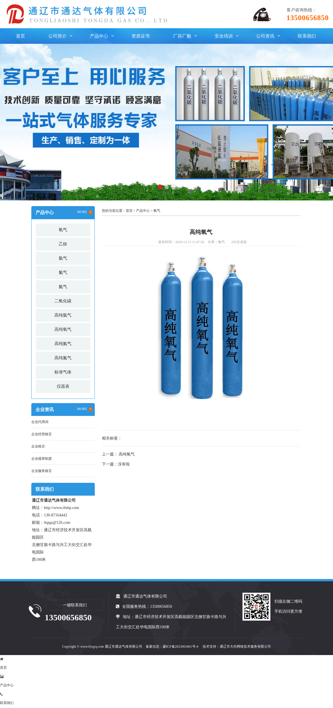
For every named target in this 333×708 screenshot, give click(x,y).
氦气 (63, 286)
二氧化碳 (62, 301)
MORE (84, 212)
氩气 (63, 258)
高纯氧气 (62, 329)
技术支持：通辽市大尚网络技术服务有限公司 (237, 647)
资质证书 (140, 36)
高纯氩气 (62, 315)
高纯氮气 (62, 358)
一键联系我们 (75, 605)
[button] (160, 187)
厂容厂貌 (182, 36)
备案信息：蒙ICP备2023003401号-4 (172, 647)
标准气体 (62, 372)
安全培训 (224, 36)
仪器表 (63, 386)
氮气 (63, 272)
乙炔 (63, 244)
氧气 (63, 229)
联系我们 (307, 36)
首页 (20, 36)
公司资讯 (265, 36)
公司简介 (57, 36)
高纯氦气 (62, 343)
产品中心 (99, 36)
